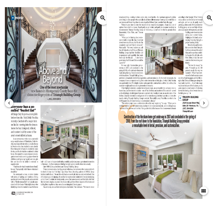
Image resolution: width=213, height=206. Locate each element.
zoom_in (102, 18)
